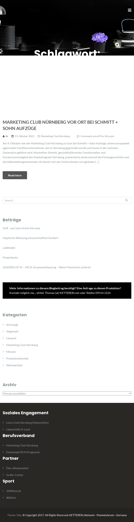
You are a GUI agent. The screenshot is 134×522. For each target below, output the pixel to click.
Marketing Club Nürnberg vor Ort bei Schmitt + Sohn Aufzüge (60, 125)
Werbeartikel (14, 365)
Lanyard (11, 338)
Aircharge (12, 324)
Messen (11, 351)
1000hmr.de (13, 490)
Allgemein (12, 331)
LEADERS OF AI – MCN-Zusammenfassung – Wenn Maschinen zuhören (47, 267)
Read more (15, 175)
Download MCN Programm (23, 452)
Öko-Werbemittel (17, 468)
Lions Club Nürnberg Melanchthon (27, 422)
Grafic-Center (14, 474)
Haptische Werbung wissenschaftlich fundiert (30, 237)
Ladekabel (9, 247)
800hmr (11, 497)
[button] (126, 5)
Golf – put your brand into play (21, 228)
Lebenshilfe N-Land (18, 429)
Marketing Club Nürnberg (55, 136)
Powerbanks (10, 257)
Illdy (19, 515)
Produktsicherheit (17, 358)
